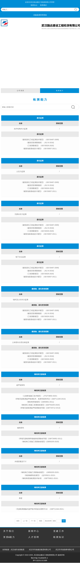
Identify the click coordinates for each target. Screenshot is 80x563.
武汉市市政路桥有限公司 (65, 550)
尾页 (40, 521)
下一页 (33, 521)
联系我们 (43, 5)
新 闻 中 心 (33, 531)
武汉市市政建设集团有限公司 (40, 550)
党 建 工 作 (58, 531)
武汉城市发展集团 (17, 550)
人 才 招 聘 (33, 537)
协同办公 (34, 5)
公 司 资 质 (20, 90)
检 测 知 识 (58, 537)
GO (64, 521)
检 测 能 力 (59, 90)
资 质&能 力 (9, 537)
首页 (17, 521)
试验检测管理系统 (40, 15)
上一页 (25, 521)
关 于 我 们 (8, 531)
